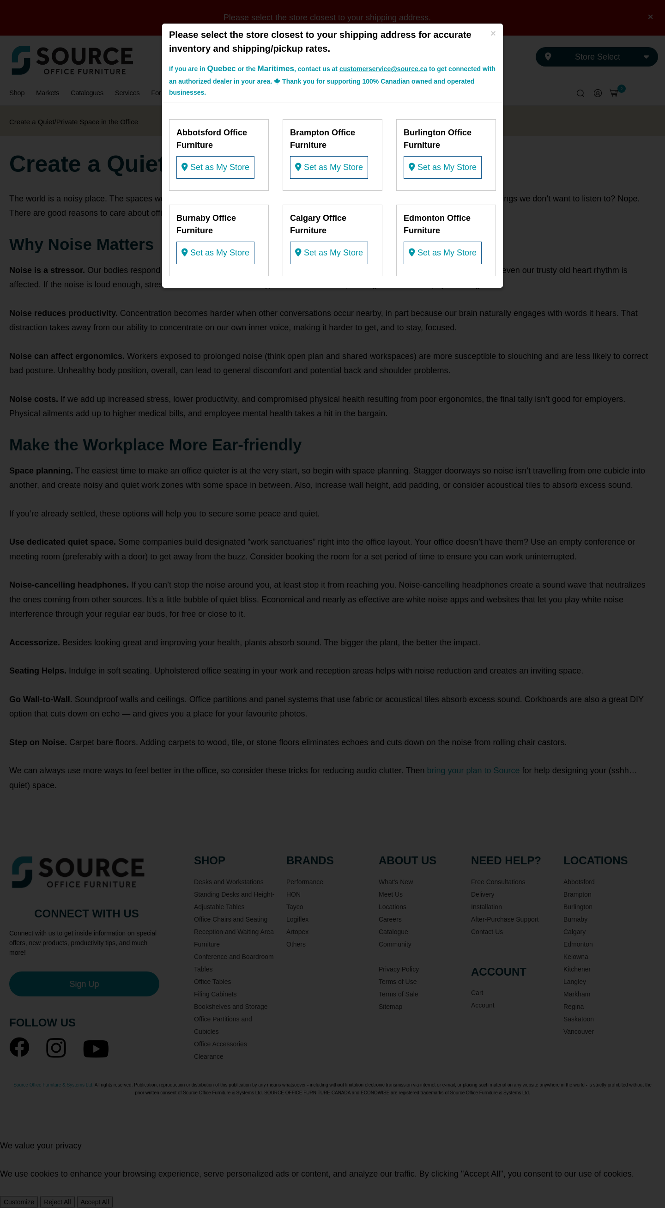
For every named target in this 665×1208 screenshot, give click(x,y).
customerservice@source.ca (383, 69)
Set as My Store (215, 167)
